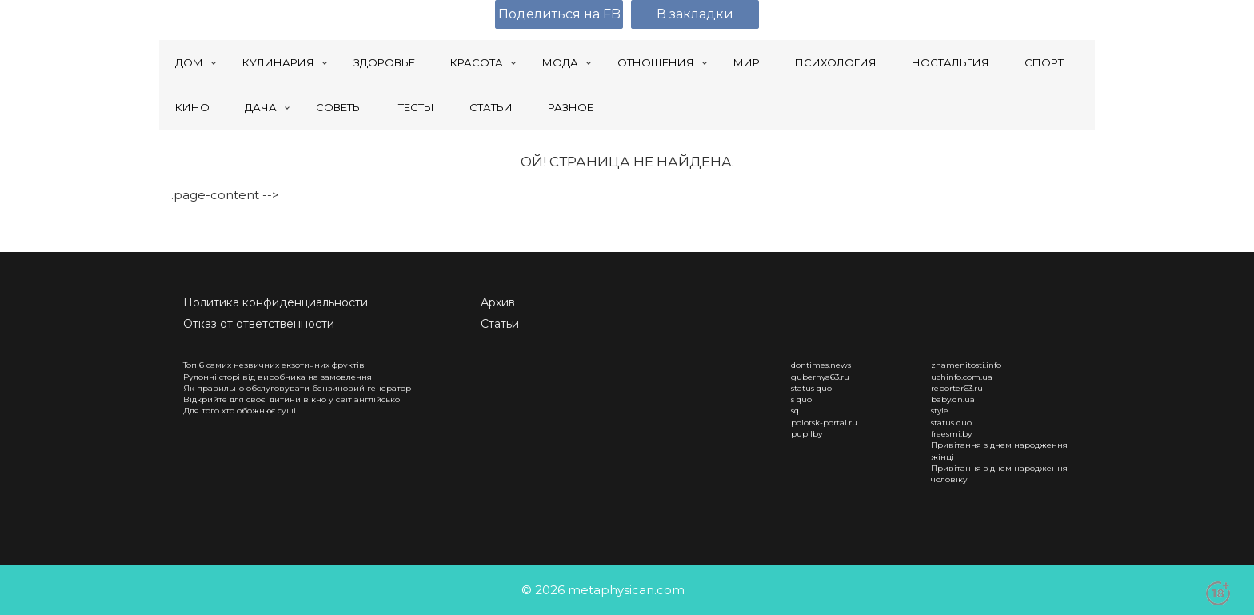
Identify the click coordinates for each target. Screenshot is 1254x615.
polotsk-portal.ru (824, 422)
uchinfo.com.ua (961, 377)
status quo (811, 388)
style (939, 410)
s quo (801, 399)
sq (795, 410)
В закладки (695, 14)
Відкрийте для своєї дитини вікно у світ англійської (292, 399)
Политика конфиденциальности (275, 302)
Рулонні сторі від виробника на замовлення (277, 377)
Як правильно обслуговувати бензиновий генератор (297, 388)
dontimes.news (821, 365)
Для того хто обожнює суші (239, 410)
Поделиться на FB (559, 14)
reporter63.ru (957, 388)
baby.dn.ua (953, 399)
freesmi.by (951, 434)
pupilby (806, 434)
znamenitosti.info (966, 365)
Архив (498, 302)
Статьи (500, 324)
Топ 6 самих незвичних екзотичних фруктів (274, 365)
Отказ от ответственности (258, 324)
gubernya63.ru (820, 377)
